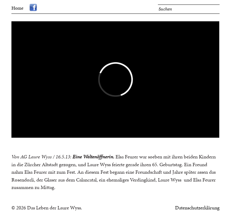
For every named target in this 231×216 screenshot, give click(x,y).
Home (17, 7)
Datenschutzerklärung (197, 207)
